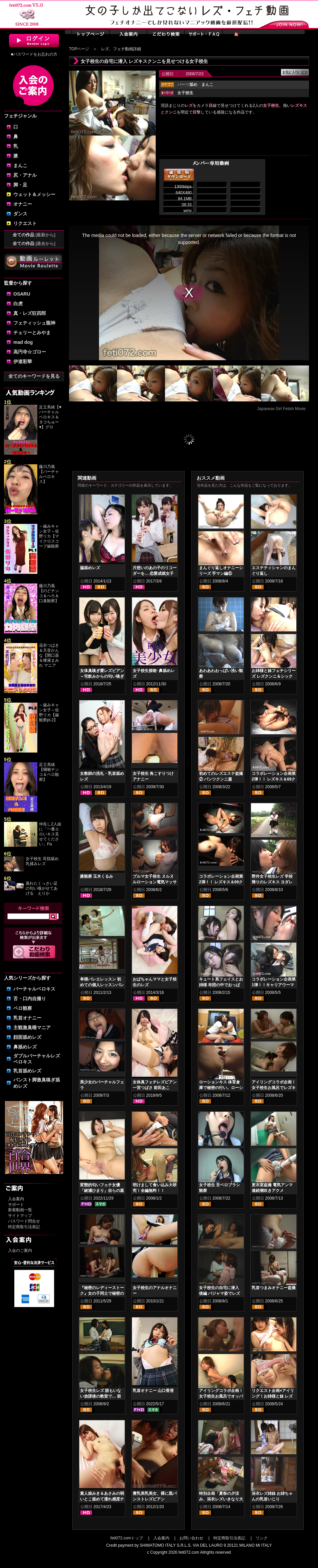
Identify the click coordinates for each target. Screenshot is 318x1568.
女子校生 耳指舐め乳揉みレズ (42, 861)
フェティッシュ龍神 (34, 323)
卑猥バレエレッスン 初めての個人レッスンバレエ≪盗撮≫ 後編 (102, 985)
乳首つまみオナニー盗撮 (274, 1287)
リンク (262, 1538)
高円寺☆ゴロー (29, 351)
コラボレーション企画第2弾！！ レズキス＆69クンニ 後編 (274, 779)
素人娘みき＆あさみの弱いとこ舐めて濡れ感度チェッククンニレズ (102, 1499)
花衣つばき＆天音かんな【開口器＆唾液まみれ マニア (49, 655)
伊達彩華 (22, 361)
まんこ (20, 165)
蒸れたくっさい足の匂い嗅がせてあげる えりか (42, 888)
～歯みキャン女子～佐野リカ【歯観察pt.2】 (49, 712)
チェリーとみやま (32, 332)
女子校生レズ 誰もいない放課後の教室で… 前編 (100, 1396)
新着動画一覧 (20, 1210)
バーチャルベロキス (34, 989)
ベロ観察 (22, 1008)
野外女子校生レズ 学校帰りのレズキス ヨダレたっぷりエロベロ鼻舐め (274, 882)
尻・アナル (25, 175)
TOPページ (79, 49)
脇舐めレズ (90, 567)
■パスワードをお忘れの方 (34, 54)
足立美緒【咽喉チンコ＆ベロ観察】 (49, 772)
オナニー (22, 204)
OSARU (21, 294)
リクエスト (25, 223)
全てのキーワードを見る (34, 376)
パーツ (187, 84)
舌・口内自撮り (29, 998)
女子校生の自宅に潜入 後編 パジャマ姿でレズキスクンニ (219, 1293)
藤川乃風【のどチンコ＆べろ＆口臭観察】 (49, 593)
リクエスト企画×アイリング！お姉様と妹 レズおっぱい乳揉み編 (273, 1396)
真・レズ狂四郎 (29, 313)
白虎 (18, 303)
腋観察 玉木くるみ (96, 876)
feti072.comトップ (126, 1538)
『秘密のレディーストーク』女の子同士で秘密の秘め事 (102, 1293)
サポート (16, 1204)
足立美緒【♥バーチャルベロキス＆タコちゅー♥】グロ (50, 417)
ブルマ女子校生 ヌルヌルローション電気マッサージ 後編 (155, 882)
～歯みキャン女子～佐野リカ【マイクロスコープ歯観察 (49, 536)
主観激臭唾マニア (32, 1027)
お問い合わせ (191, 1538)
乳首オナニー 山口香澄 (153, 1390)
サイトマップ (20, 1215)
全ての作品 (34, 234)
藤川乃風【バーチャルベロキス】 (49, 474)
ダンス (20, 213)
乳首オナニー (27, 1017)
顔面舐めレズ (27, 1037)
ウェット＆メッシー (34, 194)
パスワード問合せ (24, 1221)
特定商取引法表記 (24, 1227)
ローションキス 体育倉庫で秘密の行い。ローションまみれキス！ (221, 1088)
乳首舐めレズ (27, 1070)
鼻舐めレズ (25, 1046)
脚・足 (20, 184)
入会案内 (16, 1199)
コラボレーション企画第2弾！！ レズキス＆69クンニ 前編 (221, 882)
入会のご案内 (20, 1250)
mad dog (23, 342)
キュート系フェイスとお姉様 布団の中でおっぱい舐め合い (221, 985)
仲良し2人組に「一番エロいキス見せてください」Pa (50, 834)
